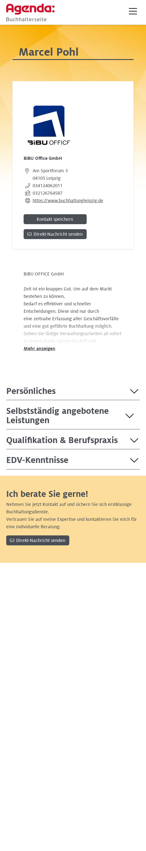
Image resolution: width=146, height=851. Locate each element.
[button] (133, 11)
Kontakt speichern (55, 219)
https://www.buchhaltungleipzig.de (68, 200)
